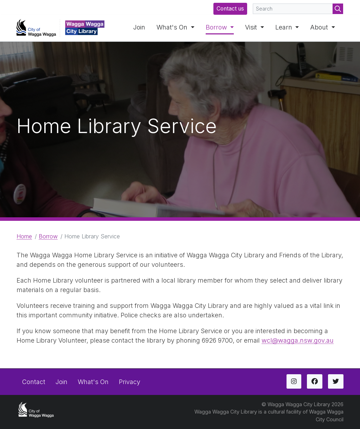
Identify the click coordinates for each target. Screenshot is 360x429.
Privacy (129, 381)
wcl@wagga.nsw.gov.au (298, 340)
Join (139, 27)
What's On (172, 27)
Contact (33, 381)
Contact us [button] (230, 8)
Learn (284, 27)
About (320, 27)
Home (24, 236)
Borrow (217, 27)
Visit (252, 27)
